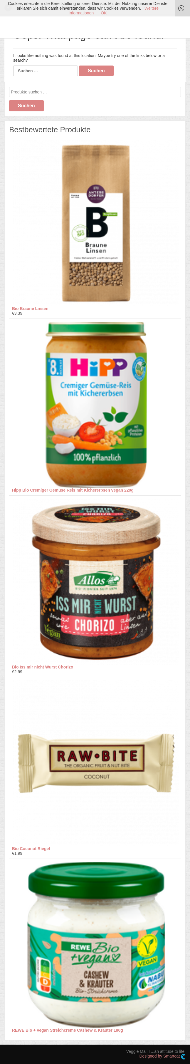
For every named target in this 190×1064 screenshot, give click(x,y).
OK (104, 13)
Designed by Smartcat (162, 1057)
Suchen (26, 105)
